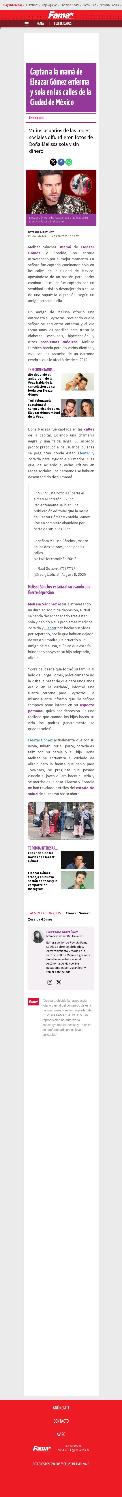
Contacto (61, 1421)
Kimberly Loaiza (109, 5)
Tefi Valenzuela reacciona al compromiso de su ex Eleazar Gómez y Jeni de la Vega (44, 408)
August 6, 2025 (74, 574)
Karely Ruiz (89, 5)
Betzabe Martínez (41, 232)
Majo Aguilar (49, 5)
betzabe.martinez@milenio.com (64, 936)
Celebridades (63, 24)
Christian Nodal (69, 5)
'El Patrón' (32, 5)
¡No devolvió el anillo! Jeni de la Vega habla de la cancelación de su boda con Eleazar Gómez (41, 384)
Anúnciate (61, 1408)
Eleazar (84, 453)
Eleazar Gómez (40, 740)
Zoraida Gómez (40, 919)
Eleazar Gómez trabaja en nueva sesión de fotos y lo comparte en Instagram (43, 881)
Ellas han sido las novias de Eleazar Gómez (41, 857)
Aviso (61, 1434)
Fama (40, 24)
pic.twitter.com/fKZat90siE (55, 559)
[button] (53, 162)
